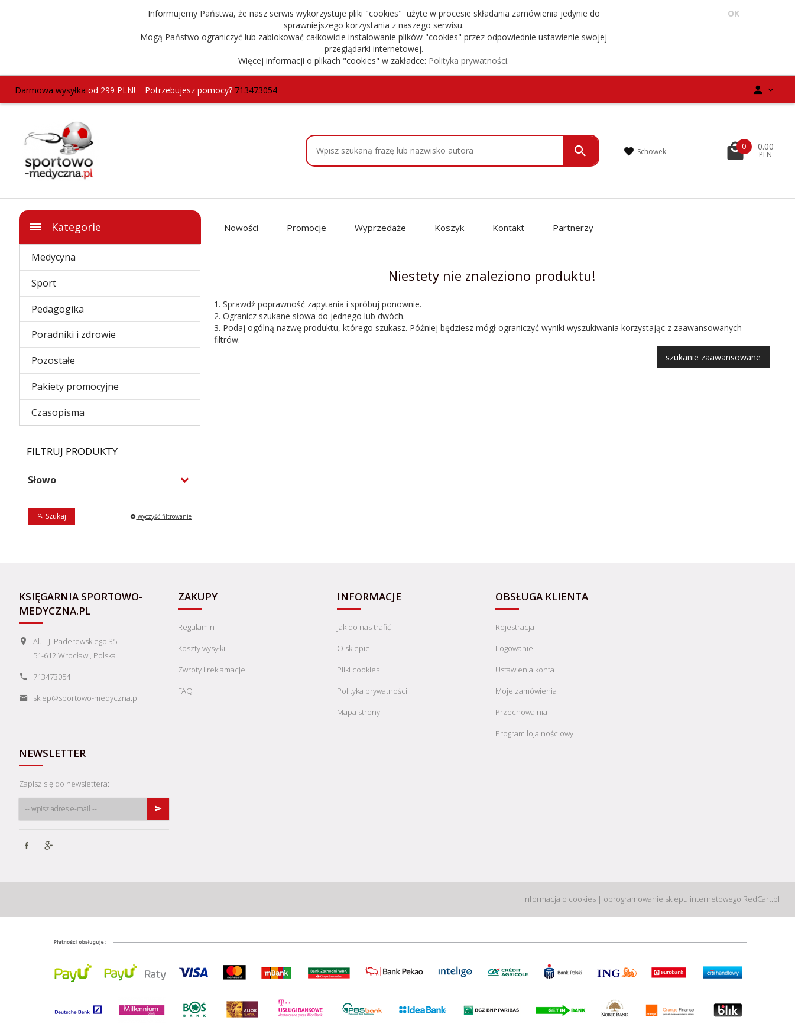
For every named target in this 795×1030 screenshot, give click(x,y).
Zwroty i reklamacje (211, 669)
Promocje (306, 227)
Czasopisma (58, 412)
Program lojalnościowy (534, 733)
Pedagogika (57, 309)
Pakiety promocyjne (75, 386)
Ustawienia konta (524, 669)
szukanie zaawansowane (713, 357)
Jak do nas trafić (364, 627)
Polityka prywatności (468, 60)
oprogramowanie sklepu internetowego (672, 898)
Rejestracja (514, 627)
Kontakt (508, 227)
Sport (43, 283)
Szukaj (51, 516)
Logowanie (514, 648)
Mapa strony (358, 712)
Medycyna (53, 257)
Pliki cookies (358, 669)
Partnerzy (573, 227)
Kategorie (64, 227)
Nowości (241, 227)
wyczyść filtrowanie (161, 516)
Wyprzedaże (380, 227)
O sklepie (353, 648)
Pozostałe (53, 360)
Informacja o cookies (559, 898)
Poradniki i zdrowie (73, 334)
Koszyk (449, 227)
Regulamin (196, 627)
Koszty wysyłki (201, 648)
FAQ (185, 690)
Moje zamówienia (526, 690)
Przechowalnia (521, 712)
